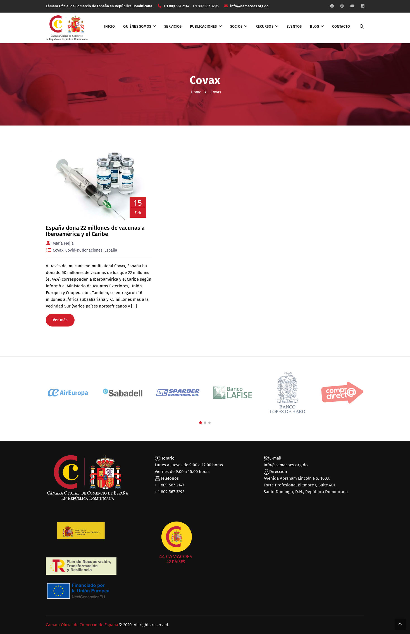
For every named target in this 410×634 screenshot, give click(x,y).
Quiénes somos (137, 26)
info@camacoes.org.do (286, 464)
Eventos (294, 26)
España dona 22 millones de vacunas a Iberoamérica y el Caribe (95, 230)
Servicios (173, 26)
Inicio (109, 26)
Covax (58, 250)
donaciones (92, 250)
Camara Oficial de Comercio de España (82, 624)
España (110, 250)
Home (196, 92)
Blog (314, 26)
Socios (236, 26)
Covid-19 (72, 250)
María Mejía (63, 243)
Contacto (341, 26)
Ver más (60, 320)
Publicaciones (203, 26)
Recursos (264, 26)
